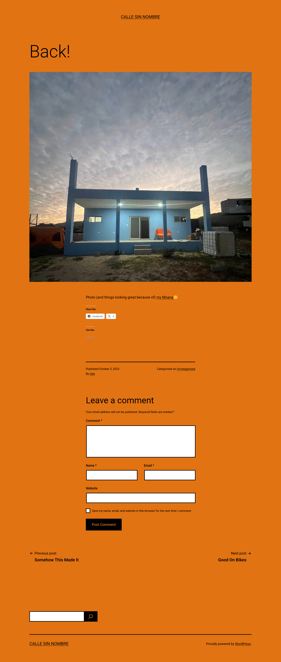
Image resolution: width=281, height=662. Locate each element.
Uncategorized (186, 369)
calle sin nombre (140, 16)
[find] (90, 616)
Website (91, 488)
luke (92, 373)
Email (149, 465)
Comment (94, 420)
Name (91, 465)
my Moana (164, 297)
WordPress (243, 644)
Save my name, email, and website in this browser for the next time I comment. (142, 511)
